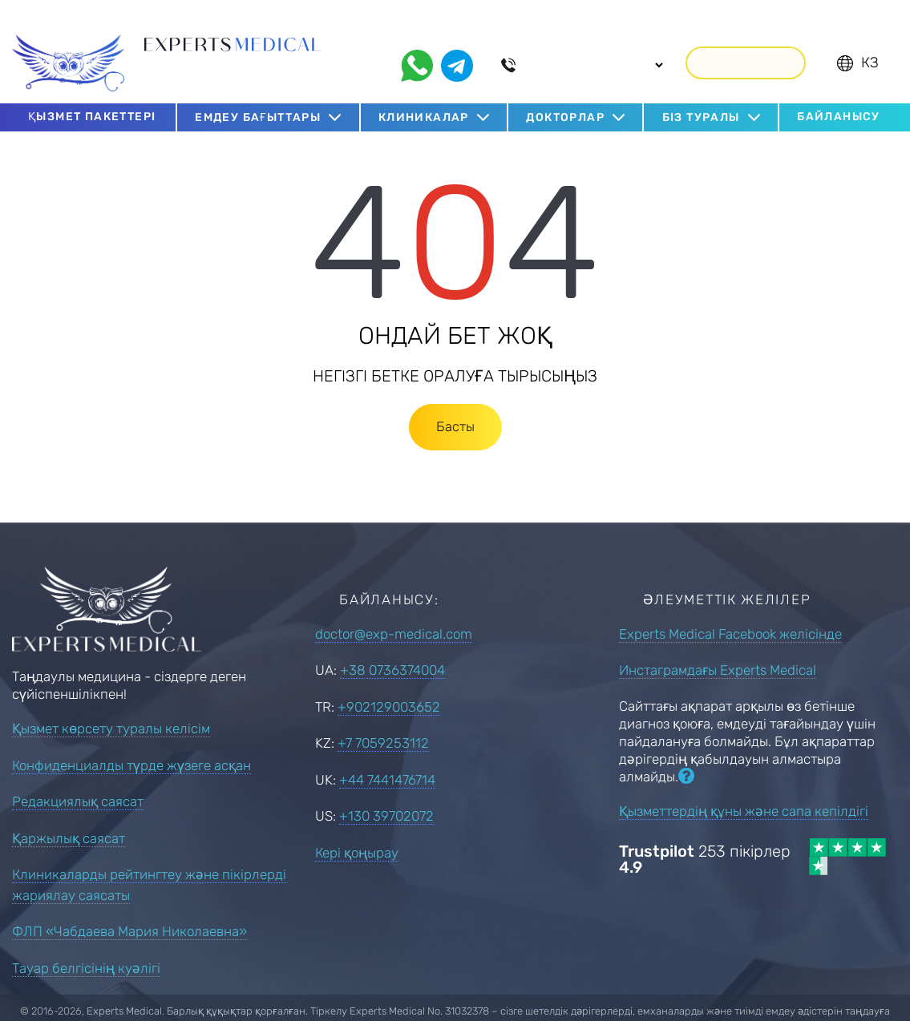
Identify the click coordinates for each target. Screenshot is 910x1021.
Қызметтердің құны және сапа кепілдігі (743, 789)
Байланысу (838, 94)
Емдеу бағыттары (258, 95)
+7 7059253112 (383, 720)
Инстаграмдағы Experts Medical (717, 648)
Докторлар (565, 95)
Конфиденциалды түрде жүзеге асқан (131, 743)
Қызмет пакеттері (92, 94)
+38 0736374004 (392, 648)
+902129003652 (389, 684)
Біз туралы (701, 95)
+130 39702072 (386, 793)
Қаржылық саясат (68, 816)
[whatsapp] (417, 43)
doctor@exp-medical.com (393, 611)
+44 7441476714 (387, 757)
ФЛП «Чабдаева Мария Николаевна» (129, 910)
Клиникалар (423, 95)
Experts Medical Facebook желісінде (730, 611)
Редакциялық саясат (78, 780)
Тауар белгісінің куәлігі (86, 946)
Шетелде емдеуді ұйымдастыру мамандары (242, 51)
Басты (455, 404)
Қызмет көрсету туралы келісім (111, 707)
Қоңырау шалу (746, 39)
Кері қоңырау (356, 830)
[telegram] (457, 43)
